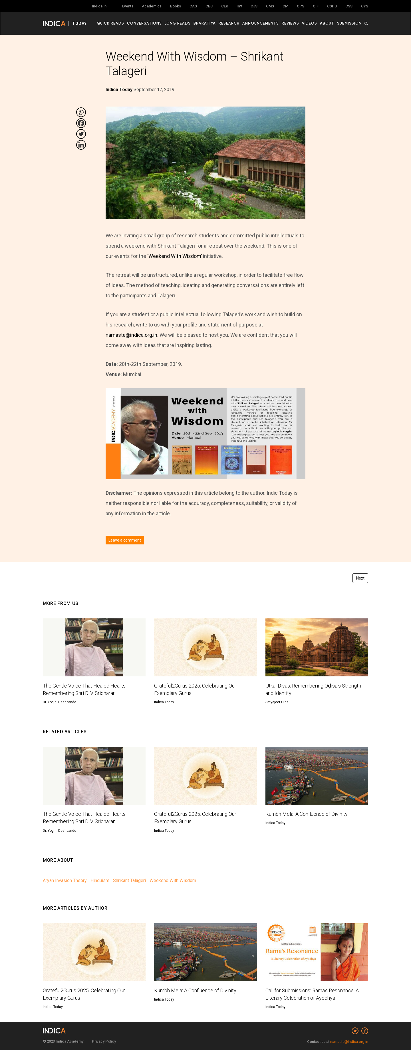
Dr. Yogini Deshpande (59, 702)
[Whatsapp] (81, 112)
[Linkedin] (81, 145)
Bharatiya (205, 23)
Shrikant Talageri (129, 880)
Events (127, 6)
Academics (152, 6)
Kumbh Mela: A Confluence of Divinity (306, 814)
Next (360, 578)
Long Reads (178, 23)
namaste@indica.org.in (131, 335)
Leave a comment (124, 540)
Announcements (260, 23)
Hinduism (99, 880)
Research (229, 23)
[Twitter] (81, 134)
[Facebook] (81, 123)
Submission (349, 23)
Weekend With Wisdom (173, 880)
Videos (309, 23)
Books (175, 6)
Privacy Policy (104, 1041)
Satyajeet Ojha (277, 702)
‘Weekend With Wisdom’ (174, 256)
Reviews (290, 23)
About (327, 23)
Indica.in (99, 6)
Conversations (144, 23)
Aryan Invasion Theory (65, 880)
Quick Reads (110, 23)
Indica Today (164, 702)
